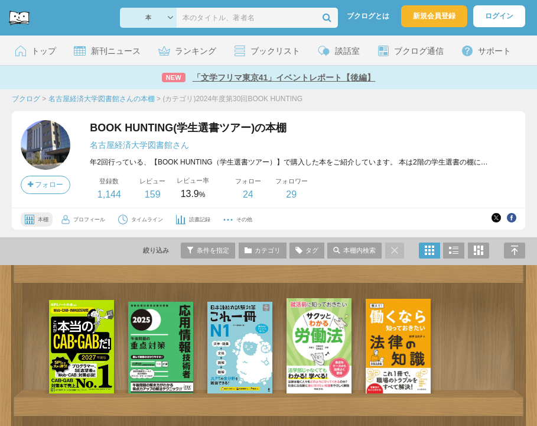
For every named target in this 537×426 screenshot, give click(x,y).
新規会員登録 (434, 16)
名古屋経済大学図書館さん (139, 145)
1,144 (109, 194)
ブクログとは (368, 16)
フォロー (45, 184)
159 (153, 194)
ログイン (499, 16)
